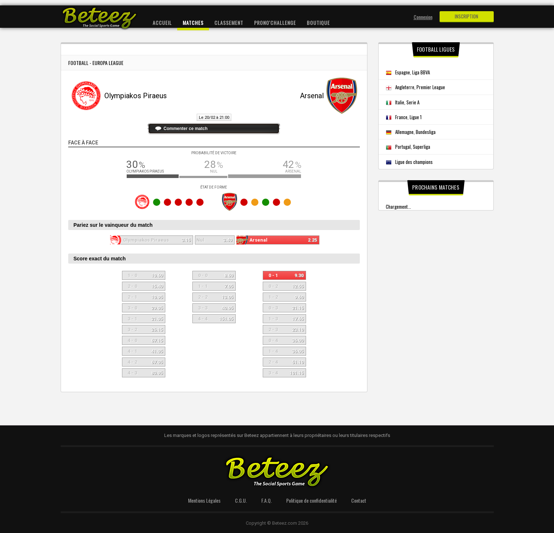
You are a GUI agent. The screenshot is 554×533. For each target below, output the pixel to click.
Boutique (318, 22)
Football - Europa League (95, 62)
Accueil (162, 22)
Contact (358, 500)
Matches (193, 22)
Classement (228, 22)
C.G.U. (241, 500)
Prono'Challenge (275, 22)
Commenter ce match (185, 128)
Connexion (423, 17)
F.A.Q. (266, 500)
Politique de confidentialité (311, 500)
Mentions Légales (204, 500)
